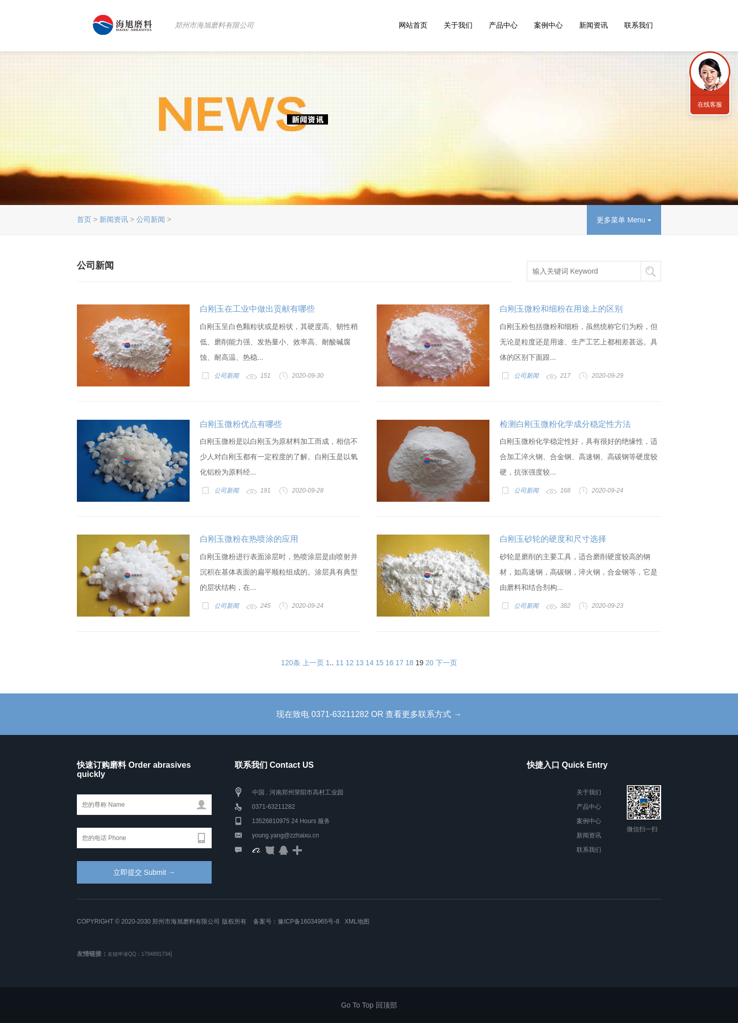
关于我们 (458, 25)
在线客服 (710, 104)
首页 (84, 219)
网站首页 (413, 25)
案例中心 (548, 25)
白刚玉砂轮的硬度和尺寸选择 (553, 539)
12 (349, 663)
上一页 (313, 663)
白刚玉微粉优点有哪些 (241, 424)
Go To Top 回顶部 (369, 1005)
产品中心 (503, 25)
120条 (290, 663)
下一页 (446, 663)
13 (360, 663)
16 (389, 663)
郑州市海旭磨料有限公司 (214, 25)
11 (340, 663)
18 (409, 663)
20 (429, 663)
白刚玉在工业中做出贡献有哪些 (257, 308)
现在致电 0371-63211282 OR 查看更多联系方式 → (369, 714)
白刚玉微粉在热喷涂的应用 (249, 539)
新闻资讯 (593, 25)
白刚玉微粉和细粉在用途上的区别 (561, 308)
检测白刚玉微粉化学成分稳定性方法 (565, 424)
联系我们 (638, 25)
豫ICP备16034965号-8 (308, 921)
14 (369, 663)
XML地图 (357, 921)
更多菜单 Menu (624, 220)
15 (380, 663)
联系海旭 (709, 71)
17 (400, 663)
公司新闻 (150, 219)
